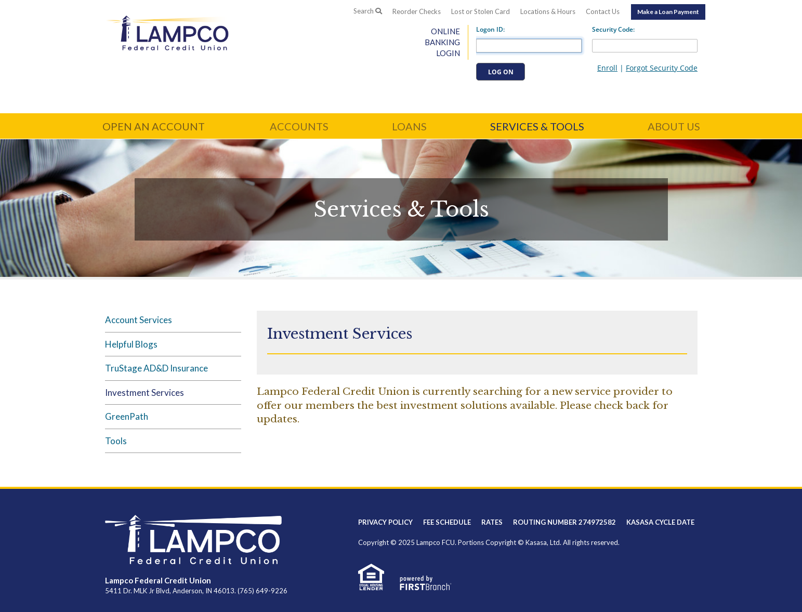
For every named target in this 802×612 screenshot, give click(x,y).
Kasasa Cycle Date (660, 522)
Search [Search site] (367, 11)
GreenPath (126, 416)
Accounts (299, 126)
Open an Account (153, 126)
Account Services (138, 319)
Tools (116, 440)
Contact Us (603, 11)
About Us (674, 126)
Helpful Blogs (131, 344)
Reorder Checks (416, 11)
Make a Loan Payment (668, 12)
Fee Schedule (447, 522)
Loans (409, 126)
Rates (492, 522)
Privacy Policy (385, 522)
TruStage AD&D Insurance (156, 368)
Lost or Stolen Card (480, 11)
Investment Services (144, 392)
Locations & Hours (547, 11)
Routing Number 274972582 (564, 522)
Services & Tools (537, 126)
